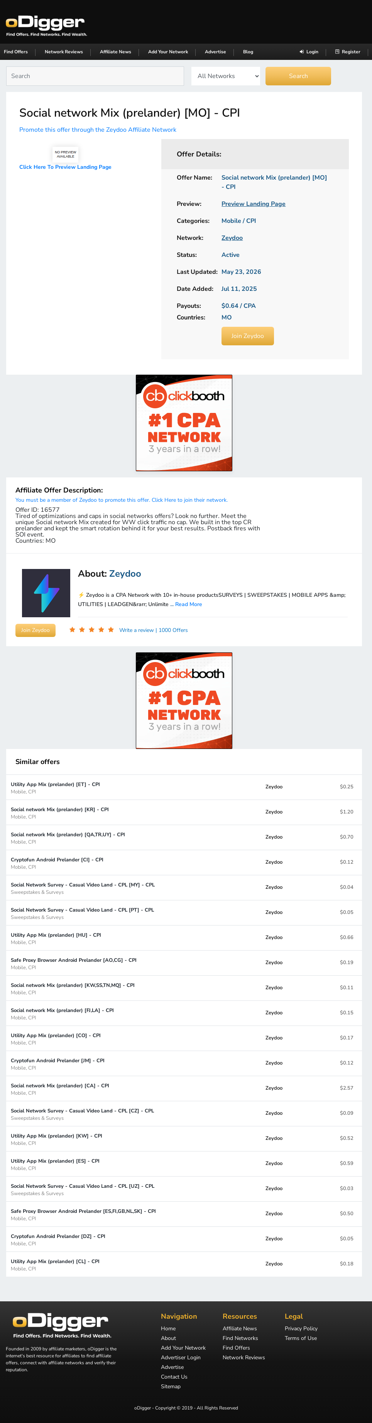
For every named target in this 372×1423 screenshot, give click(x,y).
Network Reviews (64, 52)
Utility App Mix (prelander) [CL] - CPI (55, 1265)
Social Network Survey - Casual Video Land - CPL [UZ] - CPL (82, 1189)
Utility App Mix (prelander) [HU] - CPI (56, 938)
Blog (248, 52)
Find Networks (240, 1339)
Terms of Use (301, 1339)
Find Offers (16, 52)
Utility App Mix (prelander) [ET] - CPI (55, 788)
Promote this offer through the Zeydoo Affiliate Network (97, 130)
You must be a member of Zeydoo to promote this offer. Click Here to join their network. (121, 500)
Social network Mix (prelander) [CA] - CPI (60, 1089)
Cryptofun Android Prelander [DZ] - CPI (58, 1239)
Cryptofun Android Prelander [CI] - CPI (57, 863)
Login (309, 52)
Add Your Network (168, 52)
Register (347, 52)
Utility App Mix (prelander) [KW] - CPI (56, 1139)
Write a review (137, 630)
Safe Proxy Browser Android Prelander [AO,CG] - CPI (74, 963)
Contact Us (174, 1377)
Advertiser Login (181, 1358)
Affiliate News (115, 52)
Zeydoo (273, 786)
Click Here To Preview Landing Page (65, 167)
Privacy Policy (301, 1329)
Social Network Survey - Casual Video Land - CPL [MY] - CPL (83, 888)
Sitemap (171, 1387)
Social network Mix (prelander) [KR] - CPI (60, 813)
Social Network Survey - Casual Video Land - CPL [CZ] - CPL (82, 1114)
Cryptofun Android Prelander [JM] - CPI (58, 1064)
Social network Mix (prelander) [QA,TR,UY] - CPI (68, 838)
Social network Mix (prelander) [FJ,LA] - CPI (62, 1014)
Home (168, 1329)
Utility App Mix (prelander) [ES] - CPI (55, 1164)
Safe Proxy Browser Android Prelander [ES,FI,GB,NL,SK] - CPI (83, 1214)
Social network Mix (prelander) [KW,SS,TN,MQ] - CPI (73, 988)
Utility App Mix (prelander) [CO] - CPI (56, 1039)
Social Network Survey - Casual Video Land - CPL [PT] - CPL (82, 913)
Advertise (215, 52)
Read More (188, 604)
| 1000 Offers (172, 630)
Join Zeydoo (248, 336)
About (168, 1339)
